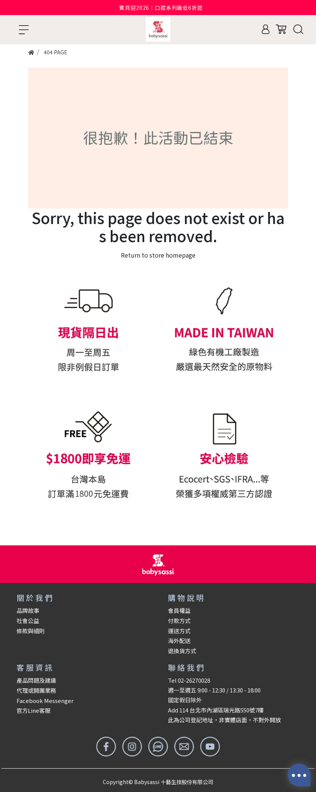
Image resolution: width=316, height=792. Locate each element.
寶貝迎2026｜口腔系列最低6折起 (161, 7)
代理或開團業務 (36, 690)
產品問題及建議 (36, 680)
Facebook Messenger (45, 701)
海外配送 (179, 641)
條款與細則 (31, 631)
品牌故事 (28, 610)
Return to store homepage (158, 254)
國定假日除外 (185, 700)
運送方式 (179, 631)
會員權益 (179, 610)
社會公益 (28, 621)
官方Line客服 (33, 710)
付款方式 (179, 621)
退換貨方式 (182, 651)
